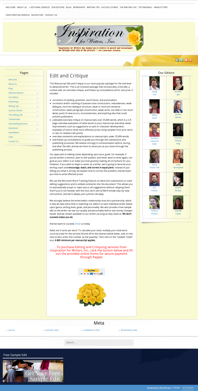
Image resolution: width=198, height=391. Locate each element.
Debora (154, 210)
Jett (178, 94)
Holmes (154, 213)
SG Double (187, 387)
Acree (154, 118)
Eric (154, 187)
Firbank (178, 140)
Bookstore (37, 15)
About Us (22, 7)
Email (78, 223)
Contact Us (51, 15)
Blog (68, 7)
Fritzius (154, 190)
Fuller (154, 144)
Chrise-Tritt (154, 167)
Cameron (154, 141)
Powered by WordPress (159, 387)
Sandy (154, 91)
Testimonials (145, 7)
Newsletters (160, 7)
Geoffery (154, 138)
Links (11, 137)
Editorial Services (40, 7)
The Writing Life (128, 7)
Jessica (178, 114)
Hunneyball (178, 167)
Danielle (178, 210)
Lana (178, 164)
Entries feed (52, 330)
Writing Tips (93, 7)
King (178, 143)
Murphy (178, 190)
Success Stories (109, 7)
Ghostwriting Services (18, 15)
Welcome (10, 7)
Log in (11, 330)
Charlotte (178, 137)
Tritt (154, 94)
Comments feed (91, 330)
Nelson (178, 117)
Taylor (178, 213)
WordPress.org (129, 330)
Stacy (154, 164)
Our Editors (57, 7)
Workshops (79, 7)
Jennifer (178, 91)
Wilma (154, 115)
